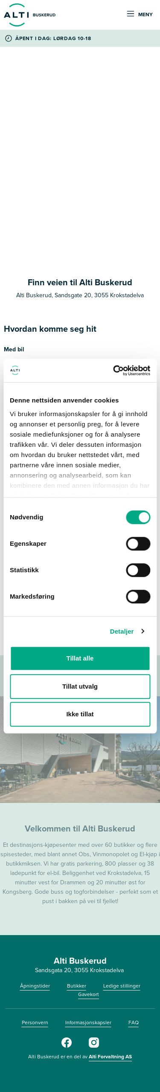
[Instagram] (94, 1046)
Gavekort (88, 994)
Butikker (76, 986)
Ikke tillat (79, 714)
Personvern (35, 1022)
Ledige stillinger (121, 986)
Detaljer (122, 631)
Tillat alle (80, 658)
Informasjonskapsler (88, 1022)
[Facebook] (66, 1046)
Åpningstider (35, 986)
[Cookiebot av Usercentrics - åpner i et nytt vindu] (114, 370)
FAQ (133, 1022)
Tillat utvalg (80, 686)
